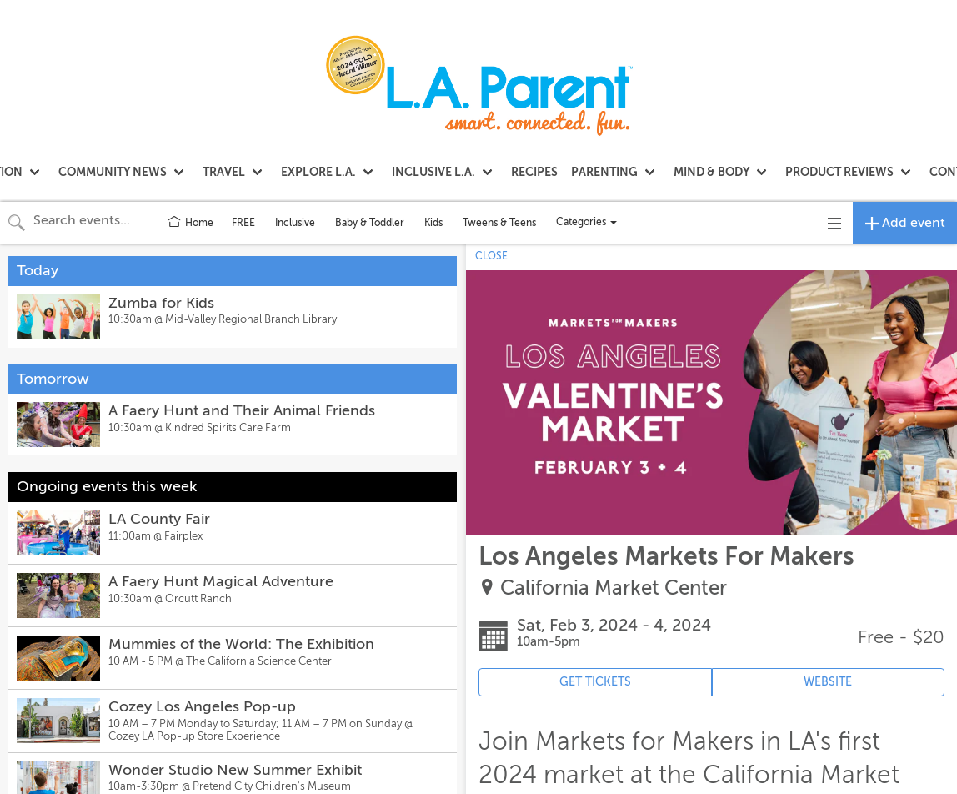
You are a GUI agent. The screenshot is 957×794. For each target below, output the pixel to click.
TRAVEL (224, 171)
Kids (433, 223)
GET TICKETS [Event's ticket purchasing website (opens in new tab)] (595, 682)
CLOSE (491, 256)
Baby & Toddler (369, 223)
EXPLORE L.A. (318, 171)
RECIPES (534, 171)
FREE (243, 223)
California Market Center (613, 588)
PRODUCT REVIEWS (839, 171)
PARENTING (604, 171)
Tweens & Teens (499, 223)
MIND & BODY (711, 171)
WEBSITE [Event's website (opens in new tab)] (828, 682)
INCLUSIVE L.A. (433, 171)
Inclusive (295, 223)
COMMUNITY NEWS (112, 171)
